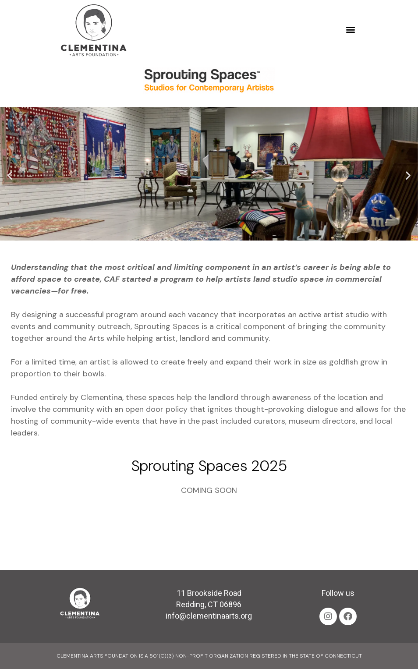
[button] (350, 29)
